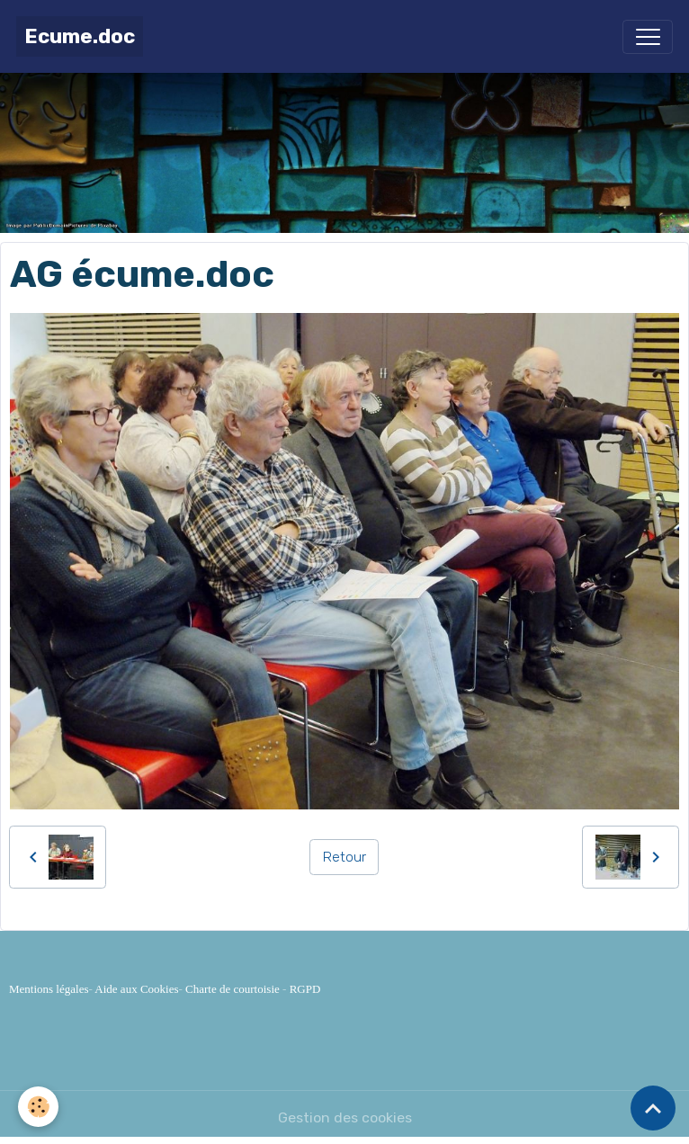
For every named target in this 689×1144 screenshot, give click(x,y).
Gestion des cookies (345, 1117)
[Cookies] (38, 1106)
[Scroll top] (653, 1108)
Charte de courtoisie (232, 989)
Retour (344, 856)
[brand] (79, 36)
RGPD (305, 989)
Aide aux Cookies (136, 989)
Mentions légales (48, 989)
